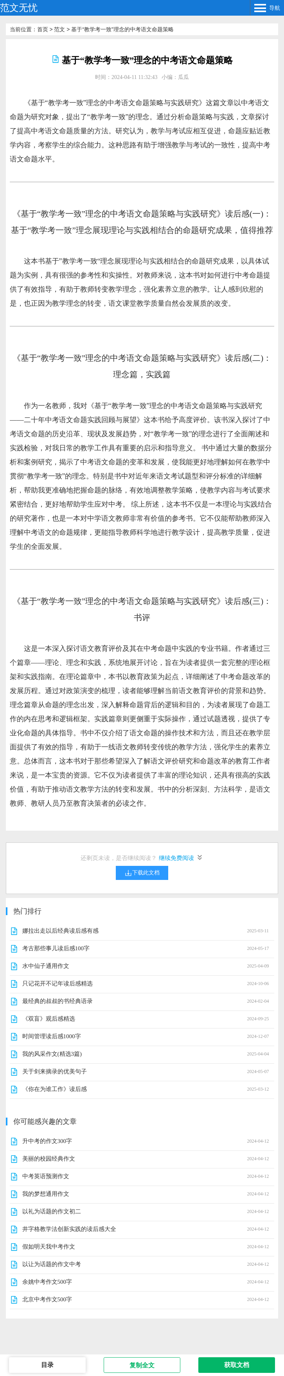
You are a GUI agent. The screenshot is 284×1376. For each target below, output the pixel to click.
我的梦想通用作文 (45, 1194)
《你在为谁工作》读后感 (54, 1089)
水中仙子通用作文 (45, 966)
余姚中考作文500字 (47, 1282)
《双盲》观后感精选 (48, 1019)
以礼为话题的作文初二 (51, 1211)
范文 (59, 29)
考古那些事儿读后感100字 (56, 948)
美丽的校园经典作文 (48, 1159)
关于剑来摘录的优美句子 (54, 1071)
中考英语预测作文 (45, 1176)
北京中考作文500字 (47, 1299)
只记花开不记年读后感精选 (57, 983)
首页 (42, 29)
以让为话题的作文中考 (51, 1264)
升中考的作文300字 (47, 1141)
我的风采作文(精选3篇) (52, 1054)
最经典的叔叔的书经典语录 (57, 1001)
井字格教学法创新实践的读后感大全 (69, 1229)
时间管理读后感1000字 (51, 1036)
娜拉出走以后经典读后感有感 (60, 931)
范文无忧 (19, 7)
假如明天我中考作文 (48, 1246)
